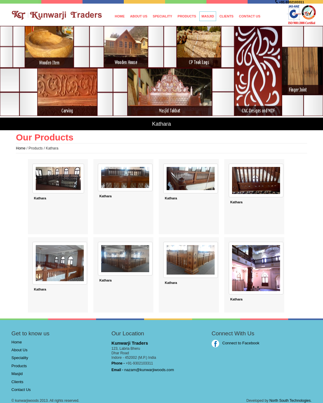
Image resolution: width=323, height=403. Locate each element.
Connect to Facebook (235, 343)
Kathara (40, 198)
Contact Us (249, 16)
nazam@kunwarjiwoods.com (149, 370)
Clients (226, 16)
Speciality (162, 16)
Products (187, 16)
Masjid (207, 16)
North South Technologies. (290, 400)
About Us (138, 16)
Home (120, 16)
